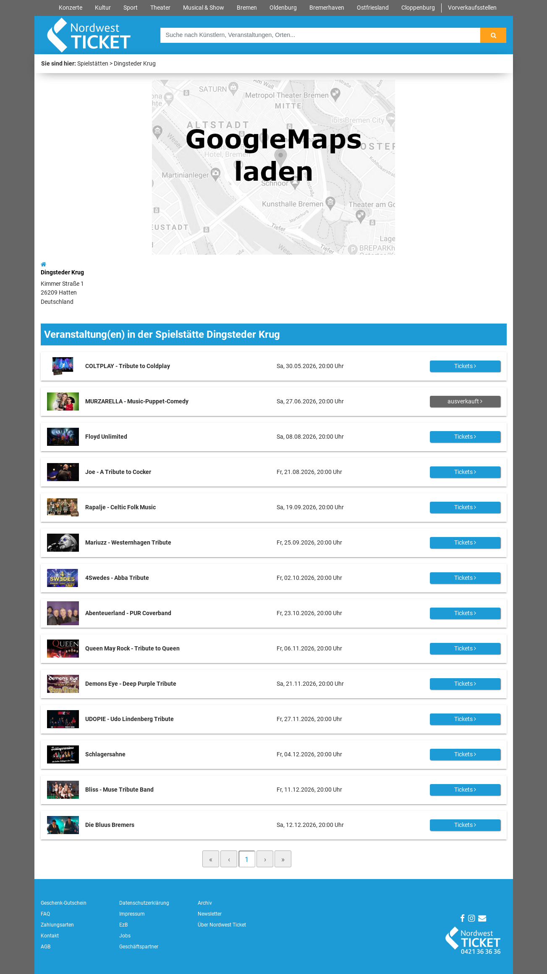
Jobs (125, 936)
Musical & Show (203, 7)
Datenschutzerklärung (144, 903)
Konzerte (70, 7)
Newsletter (210, 914)
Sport (130, 7)
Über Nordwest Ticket (222, 925)
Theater (160, 7)
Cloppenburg (418, 7)
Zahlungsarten (57, 925)
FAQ (45, 914)
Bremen (247, 7)
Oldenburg (283, 7)
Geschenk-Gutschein (63, 903)
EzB (123, 925)
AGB (45, 947)
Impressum (132, 914)
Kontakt (50, 936)
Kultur (103, 7)
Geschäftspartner (138, 947)
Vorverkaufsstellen (472, 7)
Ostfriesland (373, 7)
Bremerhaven (326, 7)
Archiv (205, 903)
